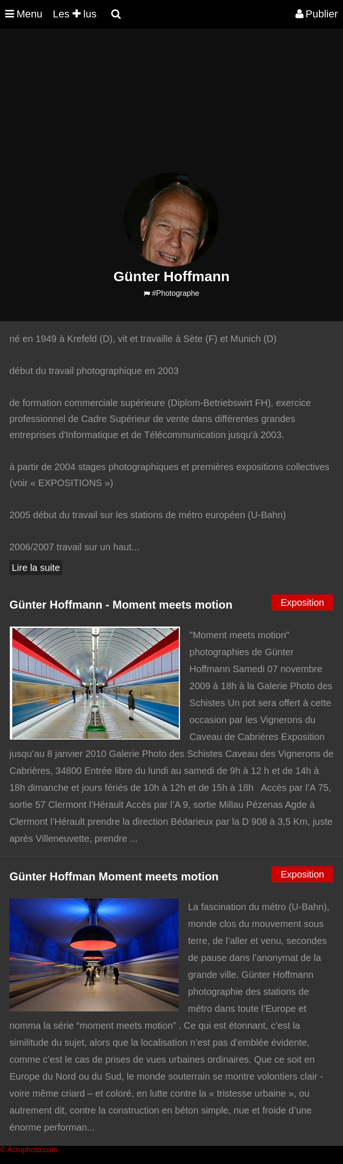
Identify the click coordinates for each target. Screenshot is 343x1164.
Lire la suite (36, 567)
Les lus (75, 14)
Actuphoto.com (32, 1150)
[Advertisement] (171, 106)
